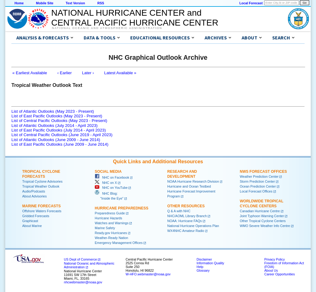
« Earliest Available (29, 73)
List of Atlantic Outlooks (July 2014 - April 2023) (54, 125)
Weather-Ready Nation (111, 238)
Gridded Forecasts (35, 216)
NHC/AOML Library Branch (187, 216)
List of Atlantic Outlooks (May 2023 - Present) (52, 111)
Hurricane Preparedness (121, 208)
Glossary (203, 270)
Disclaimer (204, 259)
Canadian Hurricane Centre (260, 211)
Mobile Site (44, 3)
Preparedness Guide (110, 213)
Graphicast (30, 221)
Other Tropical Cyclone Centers (263, 221)
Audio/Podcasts (33, 191)
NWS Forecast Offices (263, 171)
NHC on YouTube (111, 187)
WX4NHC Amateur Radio (185, 231)
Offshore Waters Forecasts (41, 211)
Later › (88, 73)
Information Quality (210, 263)
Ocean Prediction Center (258, 186)
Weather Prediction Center (259, 176)
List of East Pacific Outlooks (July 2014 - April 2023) (58, 130)
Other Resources (186, 206)
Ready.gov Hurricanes (111, 233)
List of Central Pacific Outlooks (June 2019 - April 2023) (61, 134)
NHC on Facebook (112, 177)
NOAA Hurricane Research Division (193, 181)
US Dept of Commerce (80, 259)
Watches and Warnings (111, 223)
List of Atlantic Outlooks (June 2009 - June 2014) (55, 139)
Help (200, 267)
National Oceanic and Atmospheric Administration (107, 28)
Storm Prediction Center (257, 181)
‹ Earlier (64, 73)
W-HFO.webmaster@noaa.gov (148, 274)
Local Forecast (251, 3)
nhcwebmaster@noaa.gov (83, 282)
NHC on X (106, 183)
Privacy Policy (274, 259)
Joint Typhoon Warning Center (262, 216)
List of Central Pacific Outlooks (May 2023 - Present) (59, 120)
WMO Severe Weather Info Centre (265, 226)
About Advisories (34, 196)
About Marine (32, 226)
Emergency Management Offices (119, 243)
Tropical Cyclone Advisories (42, 181)
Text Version (75, 3)
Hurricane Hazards (108, 218)
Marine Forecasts (41, 206)
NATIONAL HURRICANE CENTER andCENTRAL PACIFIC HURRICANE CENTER (134, 17)
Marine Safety (105, 228)
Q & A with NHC (178, 211)
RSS (100, 3)
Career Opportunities (279, 274)
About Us (271, 270)
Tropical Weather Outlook (40, 186)
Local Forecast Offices (256, 191)
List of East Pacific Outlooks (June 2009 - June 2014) (59, 144)
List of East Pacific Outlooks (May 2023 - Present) (56, 116)
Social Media (108, 171)
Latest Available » (120, 73)
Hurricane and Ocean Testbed (189, 186)
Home (19, 3)
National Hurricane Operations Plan (193, 226)
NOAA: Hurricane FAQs (184, 221)
